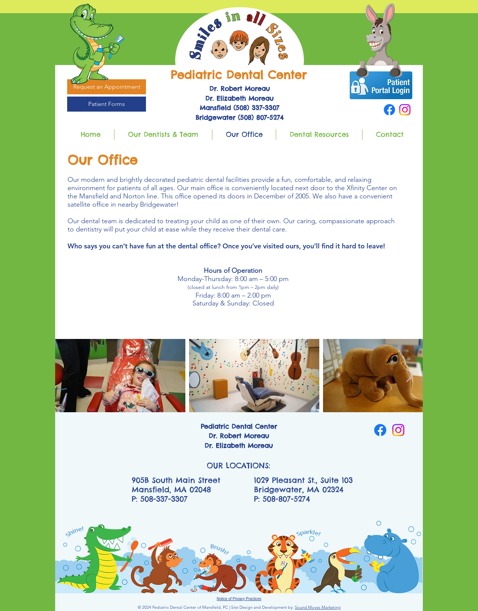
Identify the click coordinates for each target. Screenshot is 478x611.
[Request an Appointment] (106, 86)
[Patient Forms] (106, 104)
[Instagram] (404, 109)
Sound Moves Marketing (318, 607)
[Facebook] (389, 109)
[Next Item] (410, 375)
